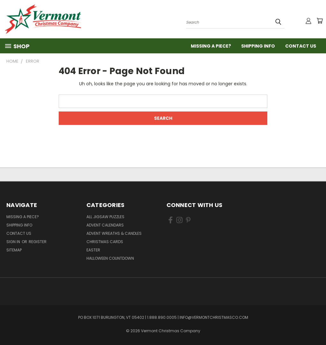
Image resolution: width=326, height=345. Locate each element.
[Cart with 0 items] (319, 21)
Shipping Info (258, 46)
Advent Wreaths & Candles (114, 233)
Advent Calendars (105, 225)
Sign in (13, 241)
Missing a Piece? (211, 46)
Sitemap (14, 250)
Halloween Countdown (110, 258)
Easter (93, 250)
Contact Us (300, 46)
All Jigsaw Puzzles (105, 216)
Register (38, 241)
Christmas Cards (104, 241)
